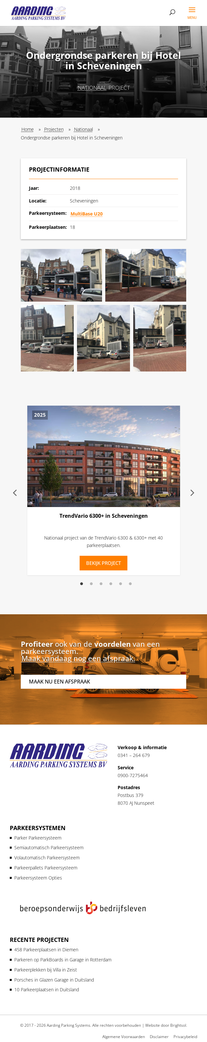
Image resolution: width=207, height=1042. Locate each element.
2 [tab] (91, 584)
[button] (61, 275)
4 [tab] (111, 584)
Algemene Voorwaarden (123, 1036)
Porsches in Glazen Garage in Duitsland (54, 980)
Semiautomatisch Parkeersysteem (49, 847)
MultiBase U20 (87, 214)
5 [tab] (120, 584)
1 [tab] (81, 584)
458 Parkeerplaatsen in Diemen (46, 949)
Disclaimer (159, 1036)
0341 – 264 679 (134, 755)
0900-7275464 (133, 775)
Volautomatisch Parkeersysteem (47, 857)
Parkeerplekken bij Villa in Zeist (45, 970)
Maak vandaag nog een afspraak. (78, 658)
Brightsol (178, 1025)
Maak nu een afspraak (59, 681)
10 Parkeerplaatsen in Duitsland (46, 989)
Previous (15, 492)
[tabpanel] (104, 492)
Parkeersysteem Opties (38, 878)
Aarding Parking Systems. (69, 1025)
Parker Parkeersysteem (37, 838)
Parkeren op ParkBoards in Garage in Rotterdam (62, 960)
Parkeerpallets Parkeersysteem (45, 868)
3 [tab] (101, 584)
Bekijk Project (103, 563)
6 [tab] (130, 584)
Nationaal (92, 87)
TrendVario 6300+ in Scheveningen (103, 515)
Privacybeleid (185, 1036)
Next (192, 492)
